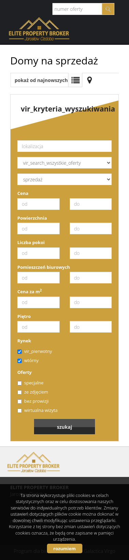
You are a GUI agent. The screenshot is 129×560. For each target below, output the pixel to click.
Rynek (24, 341)
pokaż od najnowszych (41, 80)
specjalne (30, 383)
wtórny (27, 360)
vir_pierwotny (34, 351)
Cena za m (29, 291)
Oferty (24, 372)
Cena (22, 193)
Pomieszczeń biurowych (43, 267)
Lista (75, 80)
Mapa (89, 80)
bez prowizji (33, 401)
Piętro (24, 316)
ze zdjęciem (32, 392)
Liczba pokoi (31, 242)
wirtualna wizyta (37, 410)
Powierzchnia (32, 218)
